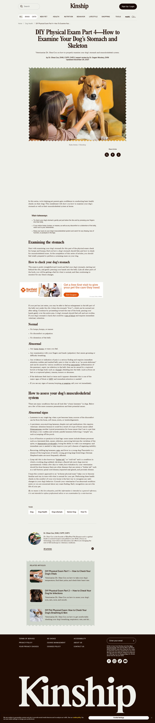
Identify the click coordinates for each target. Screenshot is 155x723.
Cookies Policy (54, 647)
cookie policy (77, 717)
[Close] (151, 717)
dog (31, 512)
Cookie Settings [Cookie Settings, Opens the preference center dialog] (118, 718)
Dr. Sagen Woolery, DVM (99, 58)
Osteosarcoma (35, 429)
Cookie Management (56, 643)
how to (84, 512)
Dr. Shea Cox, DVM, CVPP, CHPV (62, 58)
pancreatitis (75, 365)
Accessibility (80, 639)
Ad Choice (51, 639)
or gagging (65, 383)
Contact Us (79, 646)
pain (58, 450)
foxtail (58, 370)
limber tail (60, 460)
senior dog (71, 512)
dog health (42, 512)
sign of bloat (70, 316)
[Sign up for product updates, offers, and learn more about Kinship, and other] (134, 641)
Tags (30, 507)
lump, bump (39, 349)
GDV (51, 379)
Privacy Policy (25, 643)
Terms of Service (27, 639)
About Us (78, 643)
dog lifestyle (57, 512)
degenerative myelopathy (47, 444)
